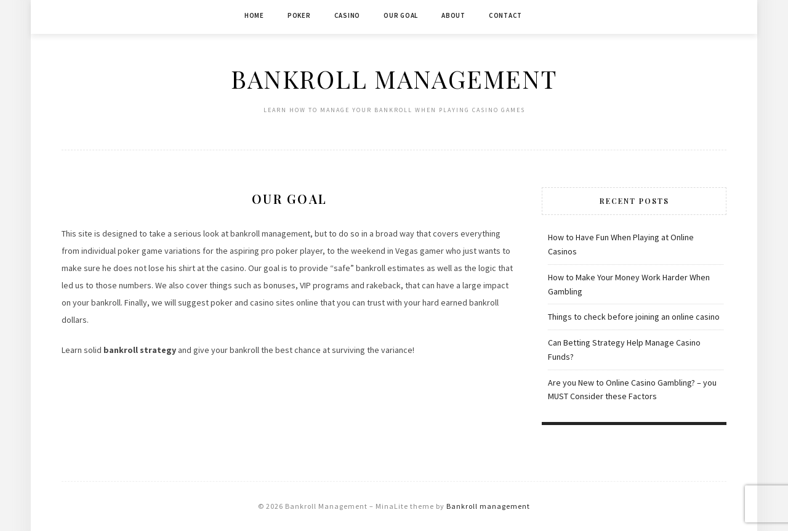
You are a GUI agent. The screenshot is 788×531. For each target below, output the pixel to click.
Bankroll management (488, 506)
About (453, 15)
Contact (505, 15)
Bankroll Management (394, 78)
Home (254, 15)
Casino (347, 15)
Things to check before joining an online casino (634, 316)
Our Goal (401, 15)
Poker (299, 15)
